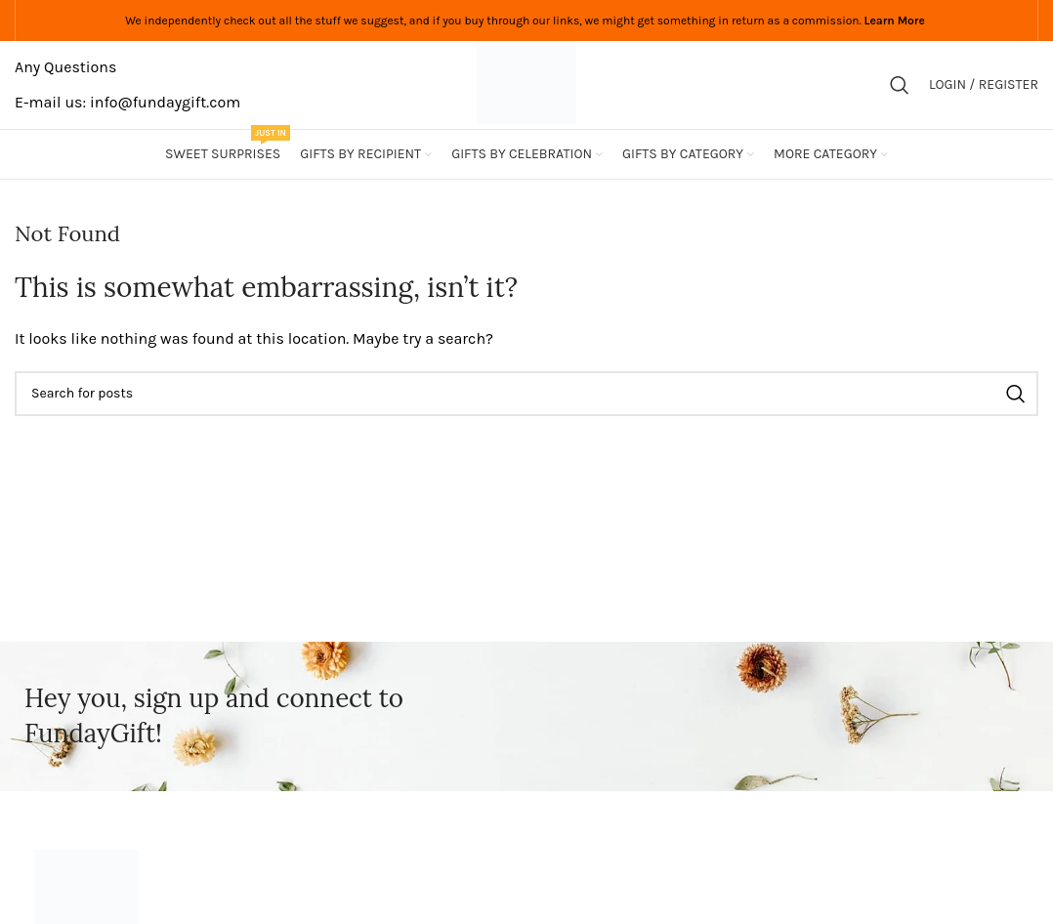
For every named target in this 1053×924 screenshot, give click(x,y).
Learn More (894, 20)
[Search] (899, 85)
